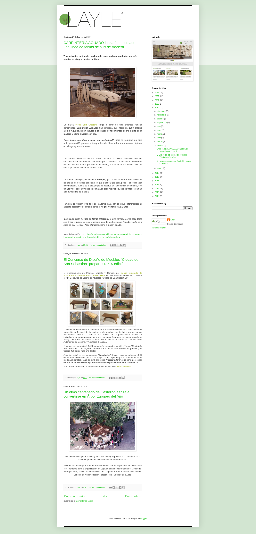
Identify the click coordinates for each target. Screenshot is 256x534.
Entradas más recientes (74, 496)
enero (160, 168)
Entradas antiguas (133, 496)
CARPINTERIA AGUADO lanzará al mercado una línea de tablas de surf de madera (99, 45)
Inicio (105, 496)
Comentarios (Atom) (84, 501)
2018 (157, 173)
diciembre (161, 111)
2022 (157, 96)
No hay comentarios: (98, 245)
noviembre (162, 115)
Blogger (143, 518)
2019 (157, 108)
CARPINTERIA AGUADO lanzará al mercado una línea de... (172, 150)
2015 (157, 185)
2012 (157, 196)
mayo (159, 134)
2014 (157, 188)
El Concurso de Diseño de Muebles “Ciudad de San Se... (172, 156)
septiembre (162, 122)
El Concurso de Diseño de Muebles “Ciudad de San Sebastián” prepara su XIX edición (101, 262)
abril (159, 138)
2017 (157, 177)
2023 (157, 92)
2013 (157, 192)
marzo (160, 142)
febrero (160, 145)
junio (159, 130)
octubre (160, 119)
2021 (157, 100)
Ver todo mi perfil (159, 228)
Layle (173, 220)
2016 (157, 181)
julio (159, 126)
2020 (157, 104)
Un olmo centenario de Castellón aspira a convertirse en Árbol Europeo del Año (96, 394)
